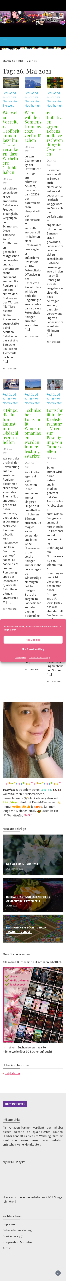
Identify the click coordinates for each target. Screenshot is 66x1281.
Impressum (10, 1224)
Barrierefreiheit (14, 1103)
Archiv (7, 1248)
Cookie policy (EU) (15, 1236)
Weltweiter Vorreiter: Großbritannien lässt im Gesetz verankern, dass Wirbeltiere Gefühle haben (11, 142)
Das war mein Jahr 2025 (22, 864)
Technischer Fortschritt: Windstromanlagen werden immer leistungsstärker (33, 433)
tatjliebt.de (12, 1073)
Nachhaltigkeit (34, 105)
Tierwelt (8, 105)
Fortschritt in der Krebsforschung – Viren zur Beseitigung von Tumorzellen (55, 430)
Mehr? (28, 815)
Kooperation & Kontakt (18, 1242)
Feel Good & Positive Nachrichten (10, 97)
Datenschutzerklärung (39, 657)
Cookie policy (20, 657)
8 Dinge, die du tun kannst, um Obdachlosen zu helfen (10, 426)
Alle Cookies (33, 639)
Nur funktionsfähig (33, 649)
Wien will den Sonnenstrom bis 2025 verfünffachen (33, 126)
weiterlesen (10, 368)
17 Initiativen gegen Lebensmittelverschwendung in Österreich (55, 133)
